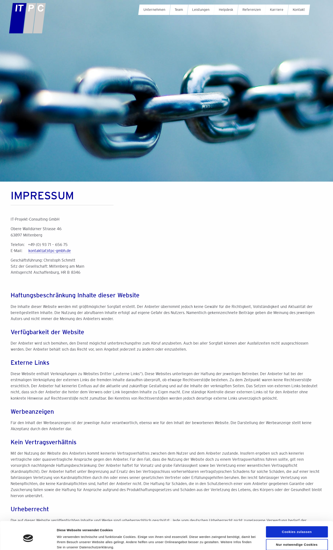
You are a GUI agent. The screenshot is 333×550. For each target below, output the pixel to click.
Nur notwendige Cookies (297, 527)
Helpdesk (226, 9)
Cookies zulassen (297, 514)
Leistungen (201, 9)
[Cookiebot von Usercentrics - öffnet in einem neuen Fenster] (28, 541)
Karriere (276, 9)
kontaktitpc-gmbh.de (49, 251)
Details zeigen (68, 541)
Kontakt (299, 9)
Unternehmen (154, 9)
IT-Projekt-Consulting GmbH (32, 21)
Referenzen (251, 9)
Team (179, 9)
